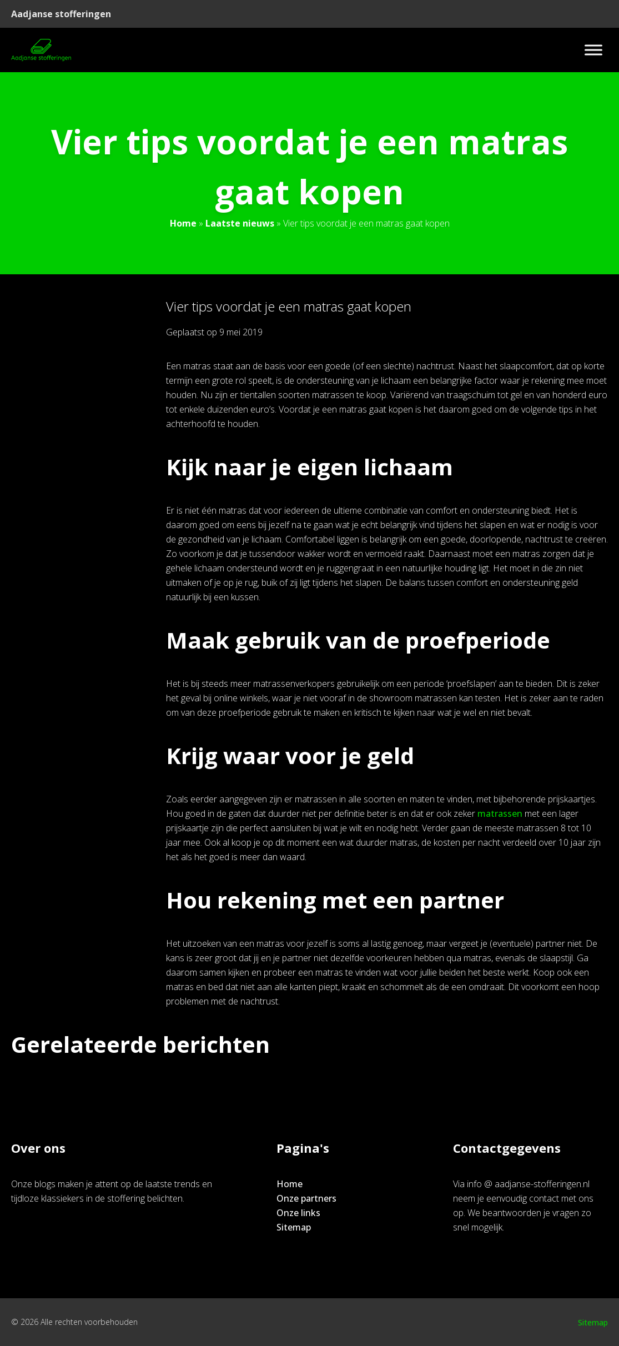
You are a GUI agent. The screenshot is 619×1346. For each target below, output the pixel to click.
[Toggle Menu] (593, 49)
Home (183, 223)
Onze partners (306, 1198)
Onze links (298, 1213)
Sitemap (293, 1227)
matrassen (499, 813)
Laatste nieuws (239, 223)
